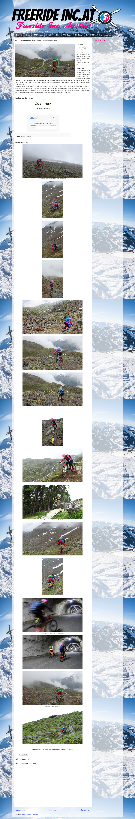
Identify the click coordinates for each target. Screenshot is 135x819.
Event (48, 35)
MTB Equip (67, 35)
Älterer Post (85, 810)
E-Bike (56, 35)
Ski (87, 35)
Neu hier (19, 35)
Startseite (53, 810)
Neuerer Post (20, 810)
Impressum (103, 35)
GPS (94, 35)
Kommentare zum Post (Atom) (30, 814)
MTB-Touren (38, 35)
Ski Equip (78, 35)
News (28, 35)
